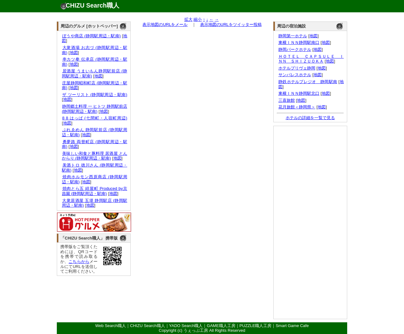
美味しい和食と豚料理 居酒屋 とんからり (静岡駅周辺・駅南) (94, 156)
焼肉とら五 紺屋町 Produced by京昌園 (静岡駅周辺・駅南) (94, 191)
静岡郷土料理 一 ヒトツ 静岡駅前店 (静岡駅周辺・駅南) (94, 109)
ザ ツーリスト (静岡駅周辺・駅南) (94, 94)
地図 (74, 52)
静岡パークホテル (294, 49)
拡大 (188, 19)
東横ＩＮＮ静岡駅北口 (298, 93)
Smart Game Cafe (292, 325)
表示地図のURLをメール (164, 24)
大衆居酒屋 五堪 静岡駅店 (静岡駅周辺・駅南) (94, 203)
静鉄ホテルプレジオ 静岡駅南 (307, 81)
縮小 (197, 19)
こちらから (78, 261)
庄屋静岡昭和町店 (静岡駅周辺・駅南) (94, 85)
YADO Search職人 (186, 325)
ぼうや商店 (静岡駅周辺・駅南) (91, 35)
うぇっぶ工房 (195, 330)
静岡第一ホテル (292, 35)
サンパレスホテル (294, 74)
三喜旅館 (286, 100)
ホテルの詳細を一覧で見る (310, 117)
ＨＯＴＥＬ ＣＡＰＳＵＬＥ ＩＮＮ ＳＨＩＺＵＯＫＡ (311, 59)
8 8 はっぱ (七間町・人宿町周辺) (94, 118)
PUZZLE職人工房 (256, 325)
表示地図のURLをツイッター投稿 (231, 24)
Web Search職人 (110, 325)
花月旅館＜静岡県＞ (296, 107)
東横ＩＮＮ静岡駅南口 (298, 42)
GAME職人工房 (221, 325)
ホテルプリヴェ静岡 (296, 68)
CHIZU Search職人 (92, 5)
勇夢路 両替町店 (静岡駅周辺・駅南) (94, 144)
